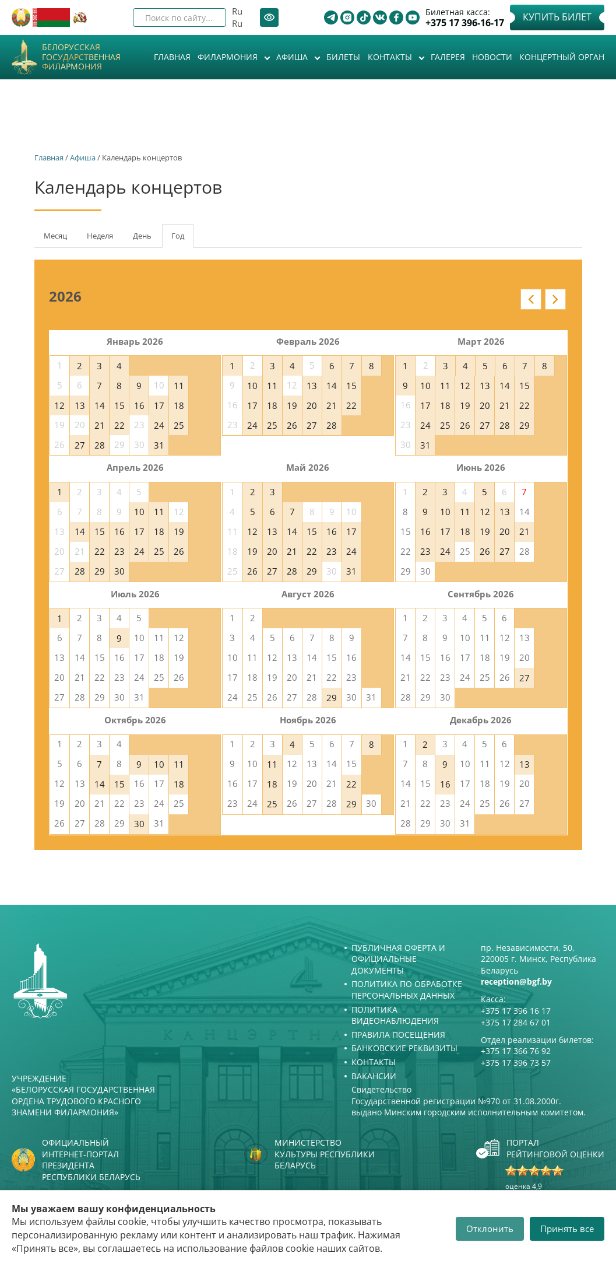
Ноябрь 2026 (308, 720)
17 (159, 405)
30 (119, 571)
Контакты (391, 56)
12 (59, 405)
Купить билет (557, 16)
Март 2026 (481, 341)
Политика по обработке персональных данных (406, 989)
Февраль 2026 (308, 341)
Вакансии (373, 1076)
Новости (492, 56)
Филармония (229, 56)
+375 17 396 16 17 (516, 1010)
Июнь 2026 (480, 467)
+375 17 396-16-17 (464, 23)
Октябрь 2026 (135, 720)
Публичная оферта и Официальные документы (398, 959)
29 (524, 425)
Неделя (100, 235)
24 (159, 425)
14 (99, 405)
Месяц (55, 235)
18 (179, 405)
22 (119, 425)
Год (182, 239)
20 (312, 405)
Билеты (343, 56)
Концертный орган (561, 56)
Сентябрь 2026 (481, 594)
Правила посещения (398, 1034)
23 (119, 551)
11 (179, 385)
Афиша (293, 56)
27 (80, 445)
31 (159, 445)
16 (139, 405)
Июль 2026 (135, 594)
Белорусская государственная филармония (81, 57)
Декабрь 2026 (481, 720)
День (142, 235)
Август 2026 (308, 594)
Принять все (567, 1228)
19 (292, 405)
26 (292, 425)
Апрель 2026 (135, 467)
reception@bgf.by (516, 981)
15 (119, 405)
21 (99, 425)
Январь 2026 (135, 341)
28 (99, 445)
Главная (172, 56)
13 (80, 405)
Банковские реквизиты (404, 1048)
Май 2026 (307, 467)
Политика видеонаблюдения (395, 1015)
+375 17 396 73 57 (516, 1062)
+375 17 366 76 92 (516, 1050)
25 (179, 425)
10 (252, 385)
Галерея (448, 56)
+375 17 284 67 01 (516, 1022)
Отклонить (489, 1228)
